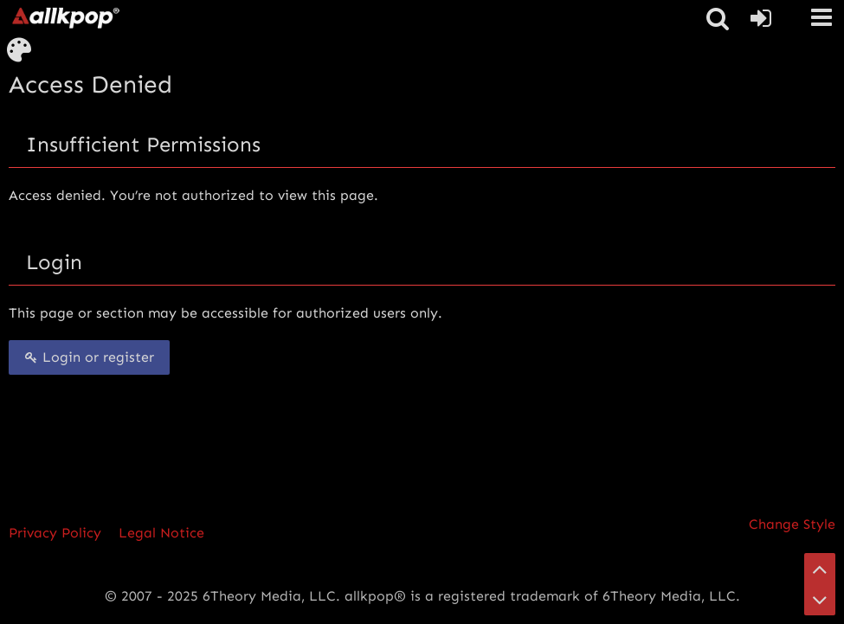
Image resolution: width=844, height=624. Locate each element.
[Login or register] (761, 18)
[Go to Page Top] (819, 568)
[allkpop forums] (65, 17)
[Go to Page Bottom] (819, 599)
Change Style (792, 524)
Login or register (89, 357)
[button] (821, 17)
